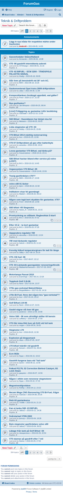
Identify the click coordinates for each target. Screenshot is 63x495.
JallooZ (22, 410)
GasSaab (23, 113)
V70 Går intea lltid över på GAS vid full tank (31, 323)
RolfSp (21, 388)
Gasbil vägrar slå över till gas (24, 309)
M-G (20, 163)
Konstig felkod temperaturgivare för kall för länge (34, 250)
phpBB (23, 489)
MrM (21, 83)
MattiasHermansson (27, 267)
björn (21, 186)
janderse (22, 312)
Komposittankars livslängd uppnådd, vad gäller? (33, 95)
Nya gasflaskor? (17, 103)
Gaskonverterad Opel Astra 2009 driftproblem (32, 88)
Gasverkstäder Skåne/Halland (24, 57)
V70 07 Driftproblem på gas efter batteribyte (31, 143)
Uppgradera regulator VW (22, 233)
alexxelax (23, 235)
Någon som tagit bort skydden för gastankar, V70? (34, 199)
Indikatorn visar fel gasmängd (24, 191)
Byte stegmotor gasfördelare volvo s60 (28, 424)
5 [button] (41, 31)
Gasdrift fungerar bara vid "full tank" (27, 360)
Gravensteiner (24, 153)
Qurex (21, 363)
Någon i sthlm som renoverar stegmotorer (30, 379)
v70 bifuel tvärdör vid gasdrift (24, 346)
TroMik (21, 402)
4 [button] (37, 31)
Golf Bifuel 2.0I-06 (18, 303)
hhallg (21, 76)
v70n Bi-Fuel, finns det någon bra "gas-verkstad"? (34, 295)
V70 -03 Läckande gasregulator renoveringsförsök (34, 265)
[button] (22, 31)
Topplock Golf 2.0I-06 (19, 281)
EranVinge (23, 277)
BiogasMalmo (24, 290)
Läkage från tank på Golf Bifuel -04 (26, 431)
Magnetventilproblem (20, 385)
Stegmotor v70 (16, 330)
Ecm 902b (14, 354)
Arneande (23, 59)
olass (21, 340)
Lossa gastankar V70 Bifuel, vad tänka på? (30, 151)
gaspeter (22, 373)
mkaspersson (24, 433)
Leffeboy (22, 319)
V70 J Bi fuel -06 (17, 257)
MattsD (22, 194)
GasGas (22, 395)
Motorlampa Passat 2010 (21, 274)
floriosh (22, 348)
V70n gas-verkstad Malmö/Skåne (25, 288)
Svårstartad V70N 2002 (20, 416)
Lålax (21, 91)
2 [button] (30, 31)
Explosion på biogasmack (22, 338)
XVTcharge (23, 66)
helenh (21, 243)
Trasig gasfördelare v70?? (22, 176)
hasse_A (22, 210)
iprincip (22, 418)
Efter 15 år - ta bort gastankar (24, 225)
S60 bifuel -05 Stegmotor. (22, 207)
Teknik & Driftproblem (16, 21)
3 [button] (34, 31)
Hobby (21, 129)
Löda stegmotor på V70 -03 (22, 127)
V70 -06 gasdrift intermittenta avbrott (27, 63)
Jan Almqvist (24, 105)
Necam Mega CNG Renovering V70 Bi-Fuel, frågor (34, 392)
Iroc (20, 137)
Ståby (21, 252)
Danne (21, 441)
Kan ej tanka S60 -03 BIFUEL (23, 408)
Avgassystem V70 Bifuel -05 (23, 169)
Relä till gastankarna (19, 400)
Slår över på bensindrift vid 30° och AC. (29, 80)
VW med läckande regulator (23, 241)
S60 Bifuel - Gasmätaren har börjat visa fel (30, 119)
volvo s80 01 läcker (18, 184)
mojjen (21, 325)
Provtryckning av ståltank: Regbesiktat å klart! (32, 215)
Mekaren (22, 121)
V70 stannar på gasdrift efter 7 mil (26, 439)
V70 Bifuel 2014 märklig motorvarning (28, 135)
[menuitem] (8, 10)
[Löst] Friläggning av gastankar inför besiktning (33, 111)
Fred (21, 97)
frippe (21, 356)
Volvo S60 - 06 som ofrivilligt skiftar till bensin (32, 316)
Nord (21, 283)
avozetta (22, 145)
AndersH (23, 46)
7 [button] (47, 31)
